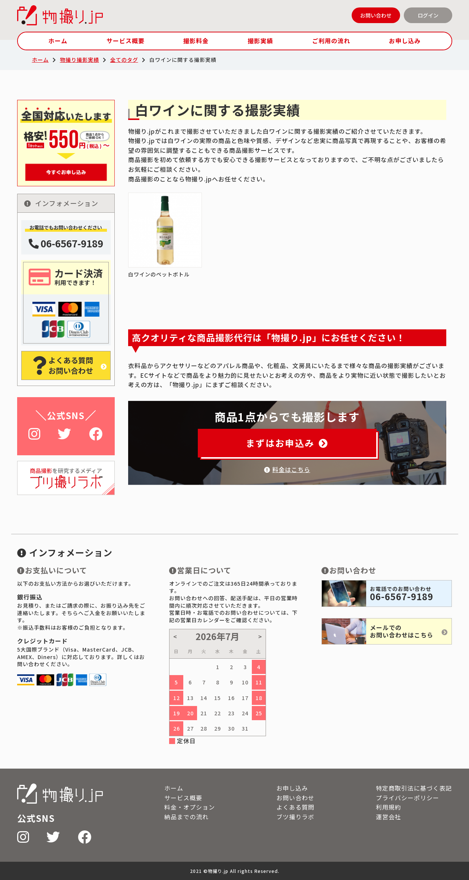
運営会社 (388, 816)
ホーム (57, 40)
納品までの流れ (186, 816)
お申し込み (405, 40)
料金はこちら (287, 469)
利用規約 (388, 807)
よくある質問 (295, 807)
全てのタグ (124, 59)
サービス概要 (126, 40)
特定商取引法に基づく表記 (414, 788)
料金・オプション (189, 807)
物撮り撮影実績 (79, 59)
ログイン (428, 15)
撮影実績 (260, 40)
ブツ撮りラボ (295, 816)
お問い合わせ (376, 15)
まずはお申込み (287, 442)
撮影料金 (196, 40)
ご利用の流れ (331, 40)
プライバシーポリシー (407, 797)
